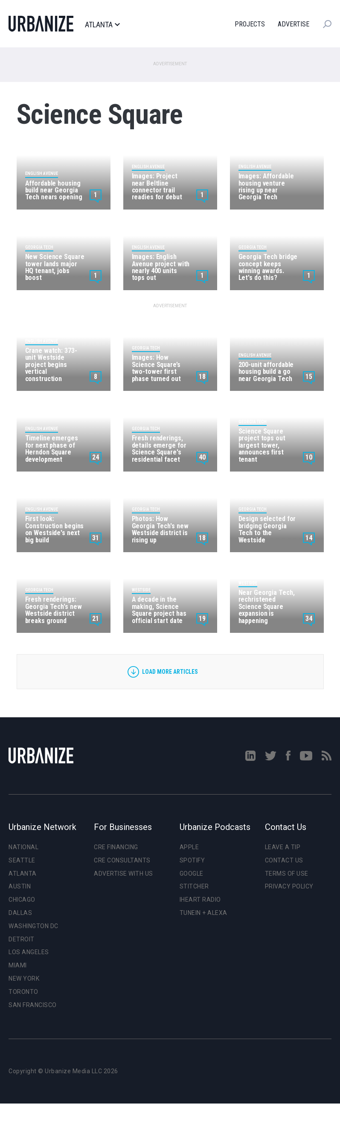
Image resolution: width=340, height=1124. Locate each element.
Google (191, 873)
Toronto (23, 991)
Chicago (22, 899)
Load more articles (170, 671)
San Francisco (33, 1005)
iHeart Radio (200, 899)
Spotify (192, 860)
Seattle (22, 860)
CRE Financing (116, 847)
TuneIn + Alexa (203, 912)
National (23, 847)
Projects (250, 24)
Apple (189, 847)
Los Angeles (29, 952)
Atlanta (102, 25)
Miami (18, 965)
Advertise (293, 24)
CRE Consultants (122, 860)
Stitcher (194, 886)
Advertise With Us (123, 873)
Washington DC (33, 926)
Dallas (20, 912)
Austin (20, 886)
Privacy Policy (289, 886)
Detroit (22, 939)
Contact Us (284, 860)
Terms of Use (286, 873)
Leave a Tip (283, 847)
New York (24, 978)
